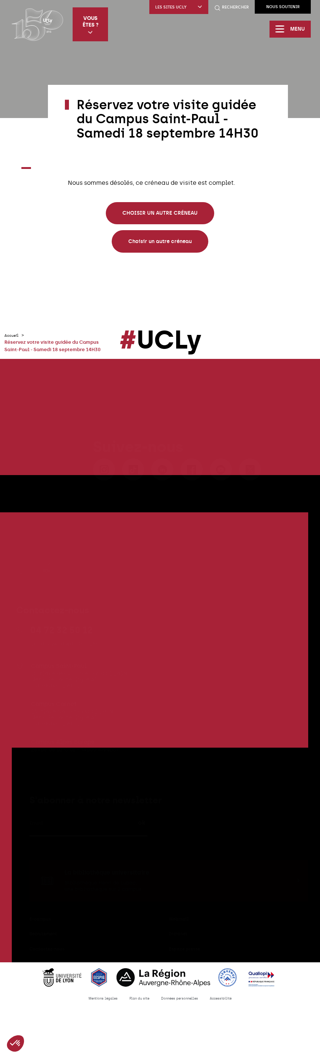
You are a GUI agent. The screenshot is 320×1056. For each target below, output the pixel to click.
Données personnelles (183, 1011)
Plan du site (134, 1011)
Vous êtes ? (93, 25)
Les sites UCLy (178, 7)
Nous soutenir (283, 6)
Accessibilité (234, 1011)
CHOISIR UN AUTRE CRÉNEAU (160, 213)
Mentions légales (91, 1011)
